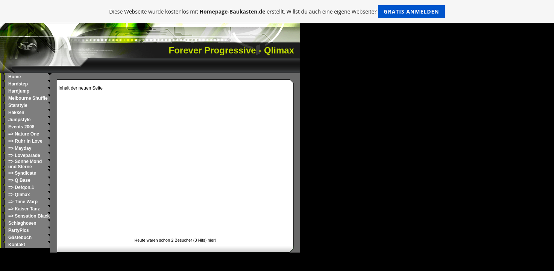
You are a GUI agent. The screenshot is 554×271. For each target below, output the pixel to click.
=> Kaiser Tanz (24, 209)
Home (14, 76)
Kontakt (16, 244)
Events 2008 (21, 126)
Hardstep (18, 84)
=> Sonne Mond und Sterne (25, 164)
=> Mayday (19, 148)
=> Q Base (19, 180)
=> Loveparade (24, 155)
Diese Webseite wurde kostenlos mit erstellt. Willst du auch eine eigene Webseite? (277, 11)
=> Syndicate (22, 173)
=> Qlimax (19, 194)
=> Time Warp (23, 201)
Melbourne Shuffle (28, 98)
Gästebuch (20, 237)
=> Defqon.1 (21, 187)
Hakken (16, 112)
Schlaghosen (22, 223)
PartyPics (18, 230)
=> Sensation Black (29, 216)
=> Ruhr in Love (25, 141)
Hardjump (18, 91)
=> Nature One (23, 134)
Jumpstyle (19, 119)
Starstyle (17, 105)
